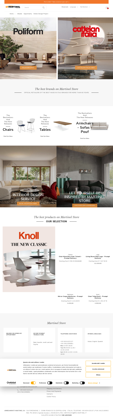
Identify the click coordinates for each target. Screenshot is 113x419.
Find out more (8, 136)
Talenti (70, 254)
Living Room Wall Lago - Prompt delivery (98, 257)
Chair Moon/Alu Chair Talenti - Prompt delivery (70, 257)
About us (50, 376)
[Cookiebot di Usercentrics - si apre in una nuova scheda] (11, 415)
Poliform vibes (28, 68)
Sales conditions (52, 379)
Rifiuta (98, 407)
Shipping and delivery (54, 389)
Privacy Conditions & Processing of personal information (55, 384)
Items (13, 14)
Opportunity (28, 14)
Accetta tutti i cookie (98, 396)
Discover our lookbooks (84, 206)
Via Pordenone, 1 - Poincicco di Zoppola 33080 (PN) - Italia (29, 382)
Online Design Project (40, 14)
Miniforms (70, 294)
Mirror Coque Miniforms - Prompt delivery (70, 297)
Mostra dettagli (93, 415)
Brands (19, 14)
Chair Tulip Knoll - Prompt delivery (98, 297)
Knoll (97, 294)
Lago (97, 254)
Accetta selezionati (98, 401)
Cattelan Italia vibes (86, 68)
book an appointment (28, 204)
